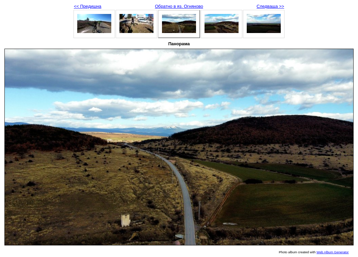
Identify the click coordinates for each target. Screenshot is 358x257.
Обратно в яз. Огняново (179, 6)
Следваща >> (270, 6)
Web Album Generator (332, 252)
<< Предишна (87, 6)
